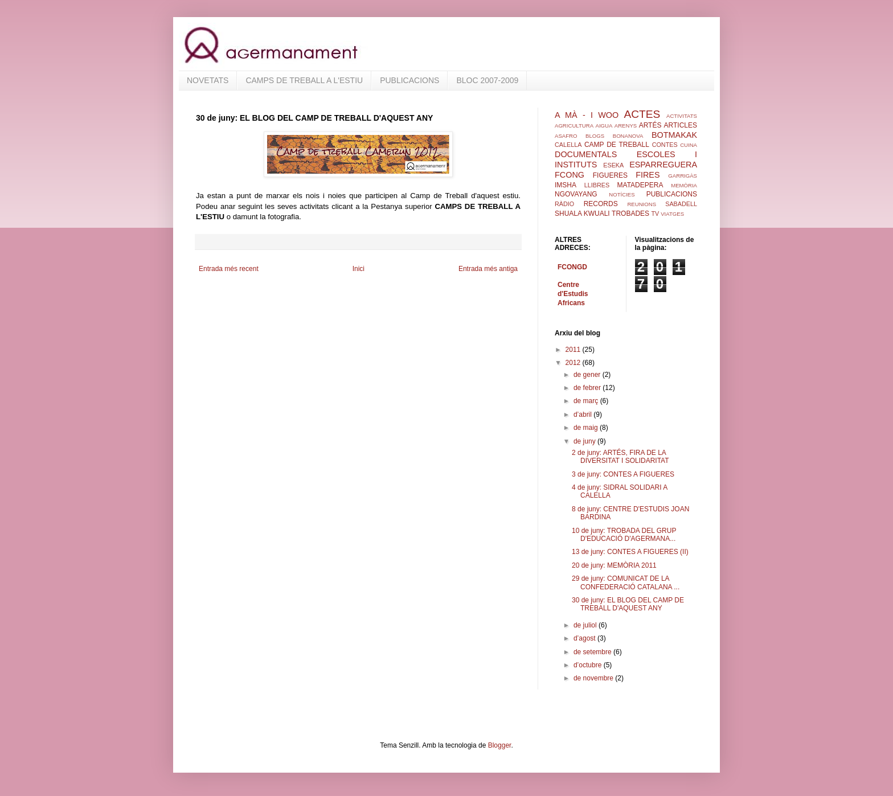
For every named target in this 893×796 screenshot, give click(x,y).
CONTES (665, 144)
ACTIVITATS (681, 116)
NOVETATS (207, 80)
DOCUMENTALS (586, 154)
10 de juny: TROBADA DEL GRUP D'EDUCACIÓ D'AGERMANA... (624, 535)
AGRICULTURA (574, 125)
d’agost (585, 638)
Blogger (499, 745)
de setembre (593, 652)
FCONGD (572, 267)
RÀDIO (564, 203)
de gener (588, 375)
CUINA (688, 145)
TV (655, 213)
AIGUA (603, 125)
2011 (574, 350)
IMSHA (565, 185)
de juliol (586, 625)
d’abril (583, 414)
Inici (358, 269)
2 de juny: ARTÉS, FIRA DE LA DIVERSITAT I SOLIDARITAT (620, 457)
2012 (574, 363)
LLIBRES (596, 185)
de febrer (588, 388)
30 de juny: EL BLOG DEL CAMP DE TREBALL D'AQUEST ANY (628, 604)
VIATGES (672, 214)
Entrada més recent (229, 269)
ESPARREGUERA (663, 164)
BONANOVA (628, 136)
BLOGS (594, 136)
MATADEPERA (640, 185)
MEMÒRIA (684, 185)
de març (587, 401)
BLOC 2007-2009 (487, 80)
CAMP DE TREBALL (616, 145)
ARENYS (626, 125)
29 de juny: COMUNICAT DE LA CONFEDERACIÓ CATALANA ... (625, 582)
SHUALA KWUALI (582, 214)
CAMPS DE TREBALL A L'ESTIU (304, 80)
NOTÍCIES (621, 194)
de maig (587, 428)
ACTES (642, 114)
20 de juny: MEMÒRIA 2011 (614, 565)
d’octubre (589, 665)
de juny (585, 441)
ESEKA (613, 165)
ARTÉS (650, 125)
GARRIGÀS (682, 176)
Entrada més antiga (488, 269)
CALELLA (568, 144)
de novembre (594, 678)
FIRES (647, 174)
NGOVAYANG (576, 194)
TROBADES (630, 214)
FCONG (569, 174)
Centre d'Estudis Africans (573, 294)
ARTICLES (680, 125)
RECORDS (601, 204)
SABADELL (681, 203)
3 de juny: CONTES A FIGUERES (623, 474)
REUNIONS (641, 204)
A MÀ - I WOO (586, 115)
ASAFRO (566, 136)
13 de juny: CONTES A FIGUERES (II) (630, 552)
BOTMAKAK (674, 134)
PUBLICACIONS (409, 80)
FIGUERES (610, 175)
